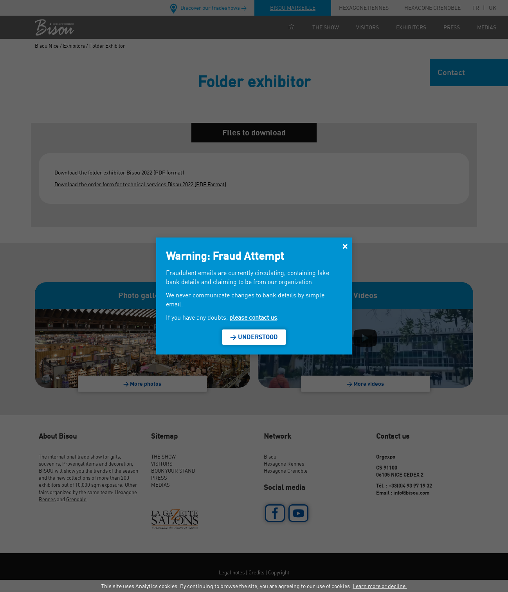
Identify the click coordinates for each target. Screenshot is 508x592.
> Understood (254, 337)
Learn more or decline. (380, 586)
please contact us (253, 317)
